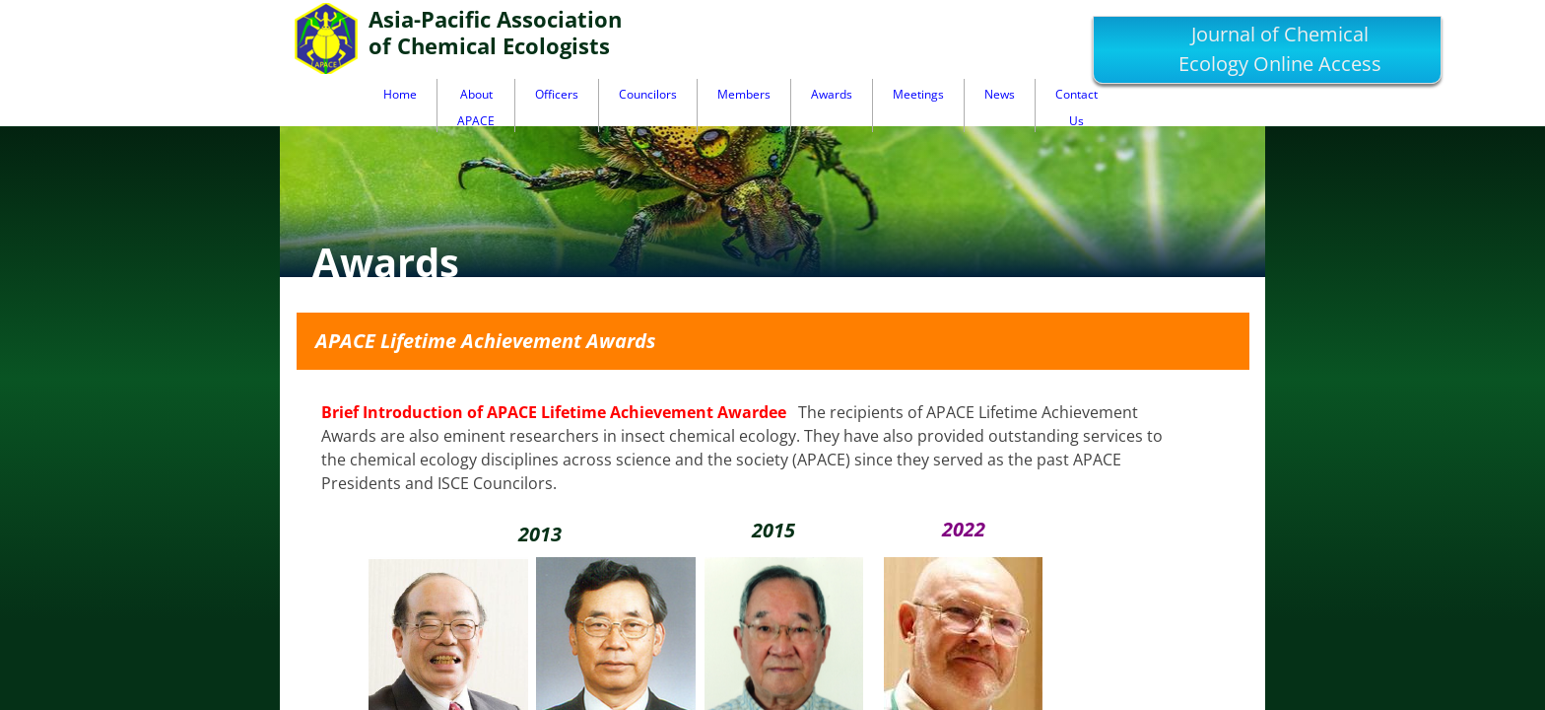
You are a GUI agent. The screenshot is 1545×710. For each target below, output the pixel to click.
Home (400, 94)
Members (744, 94)
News (999, 94)
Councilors (648, 94)
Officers (556, 94)
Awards (831, 94)
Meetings (918, 94)
